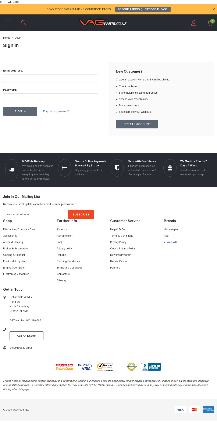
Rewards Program (120, 254)
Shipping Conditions (68, 261)
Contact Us (63, 274)
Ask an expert (64, 235)
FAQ (59, 242)
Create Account (137, 124)
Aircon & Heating (13, 242)
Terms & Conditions (121, 235)
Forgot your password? (57, 111)
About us (62, 229)
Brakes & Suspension (15, 248)
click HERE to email (21, 347)
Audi (166, 235)
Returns (61, 254)
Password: (10, 89)
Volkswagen (171, 229)
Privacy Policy (118, 242)
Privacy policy (64, 248)
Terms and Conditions (69, 267)
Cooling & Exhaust (14, 254)
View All (172, 242)
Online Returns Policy (122, 248)
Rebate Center (118, 261)
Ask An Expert (26, 335)
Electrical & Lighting (14, 261)
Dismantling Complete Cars (19, 229)
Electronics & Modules (16, 274)
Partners (115, 267)
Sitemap (61, 280)
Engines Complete (14, 267)
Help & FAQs (117, 229)
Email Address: (13, 70)
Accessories (10, 235)
